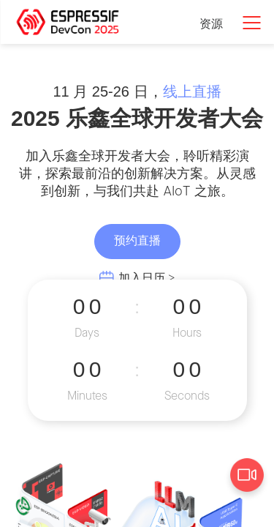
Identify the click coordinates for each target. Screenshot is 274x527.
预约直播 (137, 241)
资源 (211, 24)
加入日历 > (146, 278)
